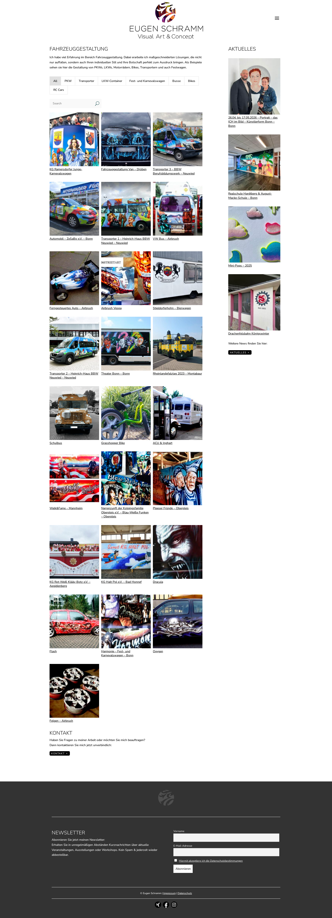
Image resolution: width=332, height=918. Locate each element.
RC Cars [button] (58, 90)
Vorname (178, 831)
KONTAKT (58, 753)
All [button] (55, 81)
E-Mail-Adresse (182, 845)
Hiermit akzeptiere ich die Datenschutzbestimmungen (211, 861)
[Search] (71, 103)
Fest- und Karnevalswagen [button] (147, 81)
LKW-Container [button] (112, 81)
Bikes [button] (191, 81)
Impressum (169, 893)
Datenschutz (185, 893)
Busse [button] (176, 81)
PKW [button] (68, 81)
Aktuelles (238, 352)
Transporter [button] (86, 81)
